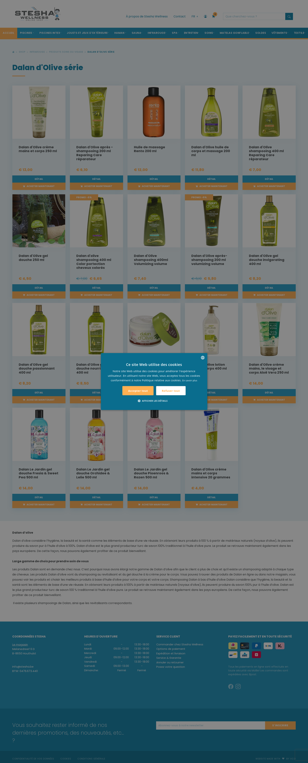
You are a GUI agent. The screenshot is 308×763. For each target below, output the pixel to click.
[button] (154, 401)
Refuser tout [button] (171, 391)
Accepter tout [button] (138, 391)
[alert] (154, 381)
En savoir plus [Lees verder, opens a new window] (189, 380)
